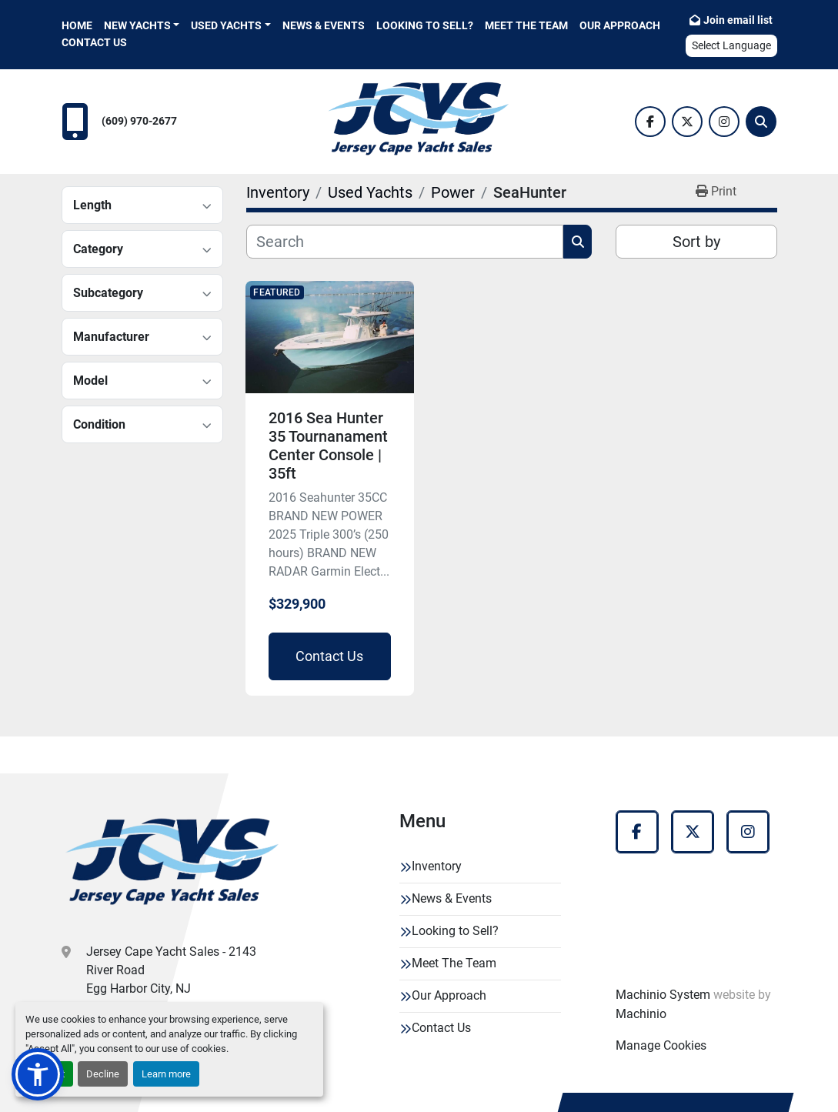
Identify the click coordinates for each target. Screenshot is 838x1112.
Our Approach (619, 25)
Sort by (696, 241)
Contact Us (94, 42)
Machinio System (663, 994)
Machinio (641, 1014)
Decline (102, 1074)
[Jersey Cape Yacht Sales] (173, 865)
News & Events (323, 25)
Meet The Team (526, 25)
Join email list (738, 20)
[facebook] (650, 121)
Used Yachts (226, 25)
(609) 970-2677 (139, 121)
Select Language (731, 45)
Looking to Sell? (424, 25)
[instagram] (724, 121)
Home (77, 25)
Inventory (437, 866)
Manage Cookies (661, 1045)
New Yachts (137, 25)
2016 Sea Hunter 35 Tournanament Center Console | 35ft (328, 446)
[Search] (761, 121)
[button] (142, 26)
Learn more (166, 1074)
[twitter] (687, 121)
